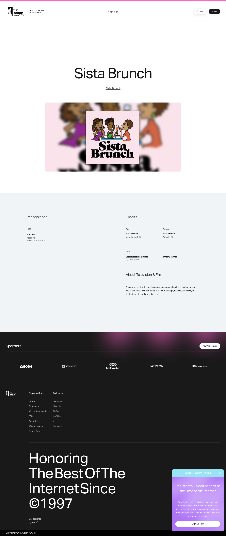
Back (199, 11)
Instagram (57, 401)
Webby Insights (36, 426)
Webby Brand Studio (38, 411)
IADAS (32, 401)
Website (166, 237)
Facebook (57, 426)
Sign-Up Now (198, 524)
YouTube (57, 416)
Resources (34, 406)
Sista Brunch (113, 88)
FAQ (31, 416)
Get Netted (34, 421)
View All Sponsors (210, 346)
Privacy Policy (35, 431)
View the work (132, 237)
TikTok (56, 411)
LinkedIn (57, 406)
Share (214, 11)
